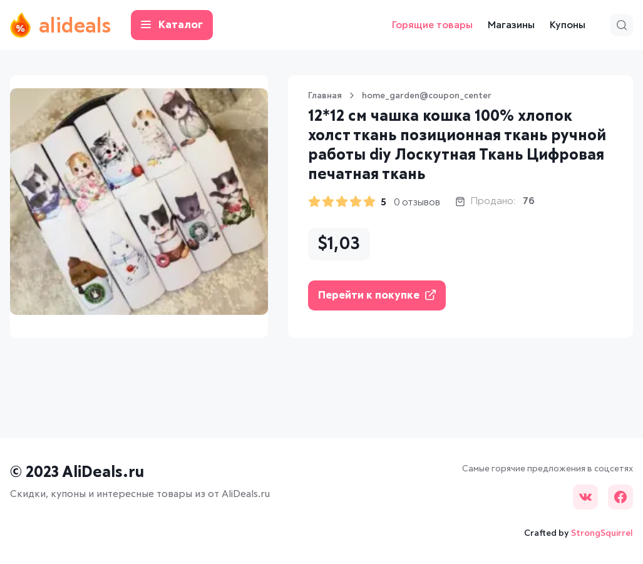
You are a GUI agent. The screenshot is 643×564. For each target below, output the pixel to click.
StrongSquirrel (602, 533)
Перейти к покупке (377, 295)
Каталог (172, 25)
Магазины (511, 25)
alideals (60, 25)
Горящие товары (432, 25)
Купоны (567, 25)
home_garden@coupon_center (426, 95)
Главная (325, 95)
